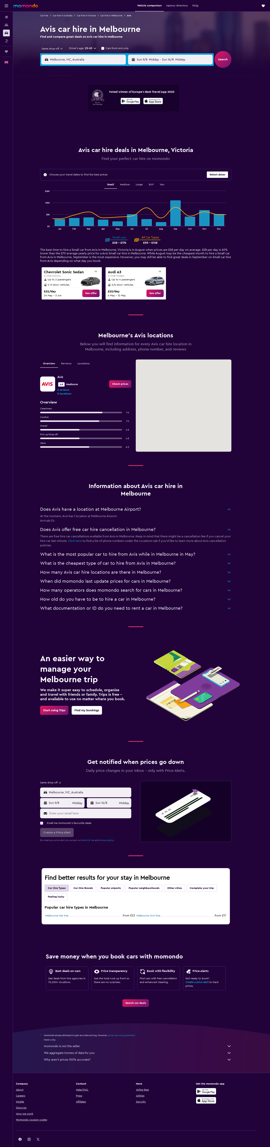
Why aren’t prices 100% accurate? (143, 1050)
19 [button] (93, 121)
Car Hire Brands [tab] (89, 878)
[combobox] (57, 49)
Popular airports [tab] (116, 878)
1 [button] (119, 94)
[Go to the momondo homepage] (26, 5)
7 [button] (111, 103)
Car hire (50, 15)
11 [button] (84, 112)
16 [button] (129, 112)
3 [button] (75, 103)
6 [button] (102, 103)
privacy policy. (112, 831)
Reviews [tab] (72, 354)
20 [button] (102, 121)
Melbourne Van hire (62, 906)
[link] (96, 284)
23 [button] (128, 121)
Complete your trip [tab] (208, 878)
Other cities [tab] (180, 878)
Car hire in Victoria (92, 15)
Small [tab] (116, 175)
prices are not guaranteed (127, 1026)
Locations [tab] (89, 354)
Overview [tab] (55, 354)
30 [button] (129, 130)
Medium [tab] (131, 175)
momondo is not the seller (143, 1037)
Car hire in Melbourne (117, 15)
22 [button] (120, 121)
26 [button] (92, 130)
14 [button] (111, 112)
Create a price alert (202, 973)
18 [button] (83, 121)
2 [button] (129, 94)
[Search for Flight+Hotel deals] (6, 41)
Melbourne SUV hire (154, 906)
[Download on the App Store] (216, 1091)
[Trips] (6, 51)
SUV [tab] (157, 175)
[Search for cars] (6, 33)
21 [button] (111, 121)
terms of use (94, 831)
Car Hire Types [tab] (62, 878)
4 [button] (84, 103)
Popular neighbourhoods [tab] (149, 878)
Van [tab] (168, 175)
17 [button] (75, 121)
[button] (6, 6)
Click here (81, 531)
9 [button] (129, 103)
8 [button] (120, 103)
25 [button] (84, 130)
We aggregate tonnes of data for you (143, 1043)
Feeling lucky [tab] (62, 887)
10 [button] (74, 112)
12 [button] (93, 112)
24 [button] (74, 130)
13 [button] (101, 112)
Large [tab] (145, 175)
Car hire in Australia (68, 15)
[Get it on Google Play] (216, 1082)
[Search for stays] (6, 25)
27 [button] (102, 130)
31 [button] (75, 139)
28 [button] (110, 130)
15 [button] (119, 112)
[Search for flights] (6, 17)
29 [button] (120, 130)
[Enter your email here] (95, 804)
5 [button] (93, 103)
